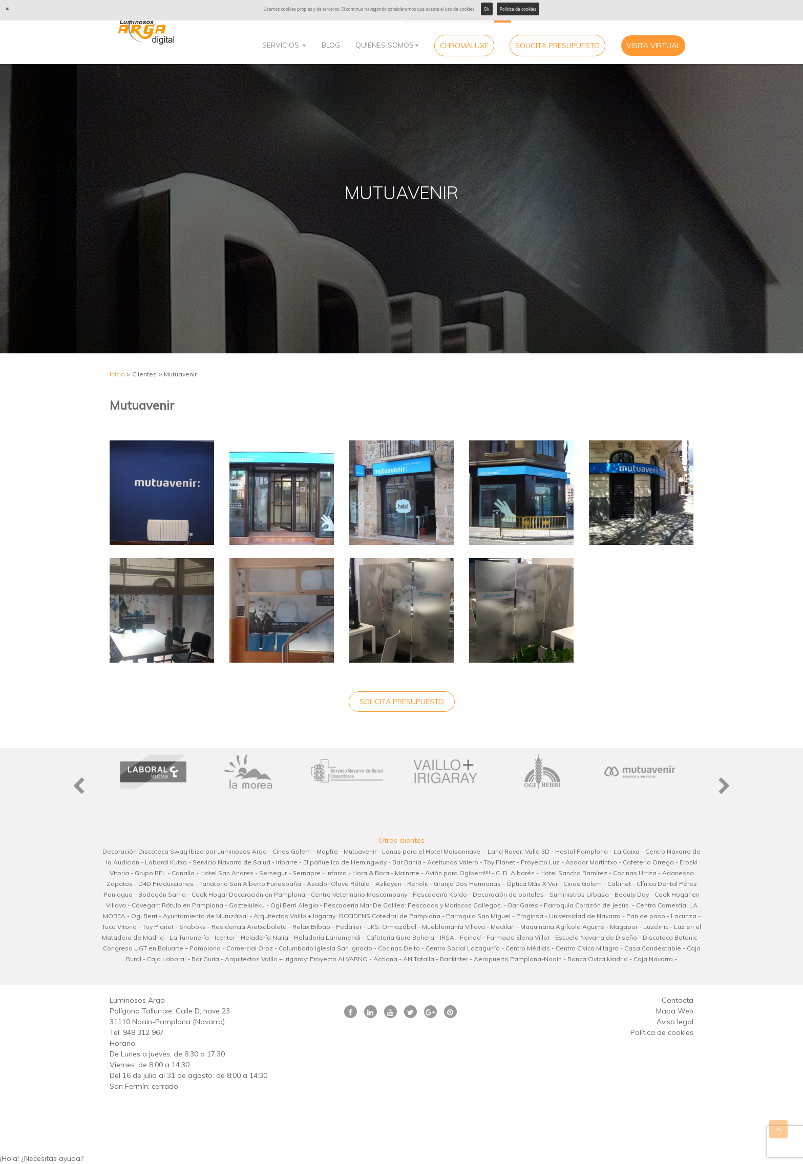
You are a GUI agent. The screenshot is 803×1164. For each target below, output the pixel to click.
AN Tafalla (418, 959)
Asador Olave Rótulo (338, 883)
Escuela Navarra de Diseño (596, 937)
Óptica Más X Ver (532, 883)
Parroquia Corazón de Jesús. (587, 905)
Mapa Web (674, 1010)
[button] (401, 1158)
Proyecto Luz (540, 862)
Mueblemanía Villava (453, 926)
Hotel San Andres (226, 873)
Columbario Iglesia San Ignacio (325, 948)
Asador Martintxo (591, 862)
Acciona (385, 959)
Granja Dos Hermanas (467, 883)
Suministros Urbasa (579, 894)
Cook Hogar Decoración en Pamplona (248, 894)
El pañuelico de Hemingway (345, 862)
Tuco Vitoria (119, 926)
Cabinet (619, 883)
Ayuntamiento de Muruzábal (205, 916)
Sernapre (306, 873)
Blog (331, 45)
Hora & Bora (370, 873)
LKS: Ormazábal (391, 926)
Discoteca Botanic (670, 937)
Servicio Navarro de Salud (231, 862)
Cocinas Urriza (635, 873)
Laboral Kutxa (166, 862)
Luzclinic (655, 926)
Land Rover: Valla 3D (519, 851)
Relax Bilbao (311, 926)
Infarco (336, 873)
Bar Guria (205, 959)
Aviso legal (675, 1021)
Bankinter (454, 959)
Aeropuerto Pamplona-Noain (518, 959)
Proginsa (529, 916)
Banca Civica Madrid (597, 959)
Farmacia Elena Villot (518, 937)
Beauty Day (632, 894)
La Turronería (189, 937)
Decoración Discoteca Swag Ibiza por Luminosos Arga (184, 851)
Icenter (225, 937)
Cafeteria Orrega (648, 862)
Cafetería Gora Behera (400, 937)
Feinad (470, 937)
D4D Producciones (166, 883)
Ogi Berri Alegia (294, 905)
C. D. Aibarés (515, 873)
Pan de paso (645, 916)
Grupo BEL (150, 873)
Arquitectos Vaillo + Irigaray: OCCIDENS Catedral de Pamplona (346, 916)
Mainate (407, 873)
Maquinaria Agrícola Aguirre (562, 926)
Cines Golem (291, 851)
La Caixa (627, 851)
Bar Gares (523, 905)
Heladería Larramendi (327, 937)
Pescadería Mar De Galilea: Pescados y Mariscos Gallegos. (413, 905)
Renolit (417, 883)
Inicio (117, 374)
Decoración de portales (508, 894)
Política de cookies (518, 9)
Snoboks (192, 926)
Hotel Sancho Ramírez (573, 873)
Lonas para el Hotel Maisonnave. (432, 851)
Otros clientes (401, 840)
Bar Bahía (406, 862)
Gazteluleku (247, 905)
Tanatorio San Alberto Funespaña (250, 883)
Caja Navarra (653, 959)
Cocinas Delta (399, 948)
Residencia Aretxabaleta (249, 926)
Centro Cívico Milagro (587, 948)
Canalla (183, 873)
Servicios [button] (284, 45)
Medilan (503, 926)
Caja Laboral (166, 959)
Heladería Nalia (264, 937)
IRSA (447, 937)
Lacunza (683, 916)
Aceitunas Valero (452, 862)
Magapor (624, 926)
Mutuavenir (360, 851)
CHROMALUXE (464, 45)
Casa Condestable (652, 948)
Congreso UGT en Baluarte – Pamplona (162, 948)
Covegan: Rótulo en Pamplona (177, 905)
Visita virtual (653, 45)
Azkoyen (388, 883)
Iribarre (287, 862)
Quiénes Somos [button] (387, 45)
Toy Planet (499, 862)
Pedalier (349, 926)
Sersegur (273, 873)
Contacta (677, 1000)
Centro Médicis (527, 948)
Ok (487, 9)
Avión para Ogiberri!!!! (457, 873)
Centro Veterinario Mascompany (359, 894)
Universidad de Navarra (585, 916)
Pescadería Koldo (440, 894)
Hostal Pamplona (581, 851)
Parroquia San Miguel (478, 916)
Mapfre (327, 851)
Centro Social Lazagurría (463, 948)
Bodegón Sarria (162, 894)
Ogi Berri (144, 916)
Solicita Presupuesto (557, 45)
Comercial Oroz (249, 948)
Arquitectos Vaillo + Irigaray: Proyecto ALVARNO (296, 959)
